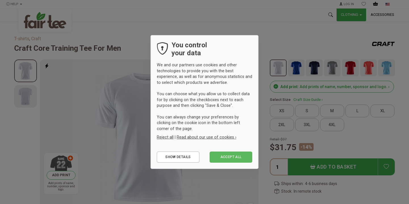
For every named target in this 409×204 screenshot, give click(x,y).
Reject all (165, 137)
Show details (178, 157)
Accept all (231, 157)
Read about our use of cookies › (206, 137)
